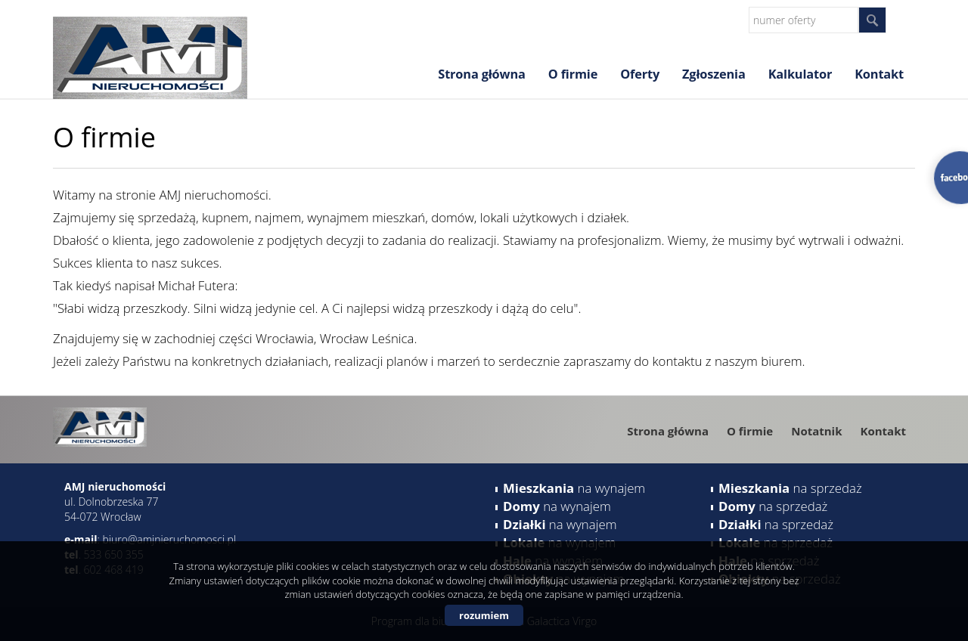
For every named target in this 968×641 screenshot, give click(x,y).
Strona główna (481, 74)
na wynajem (574, 488)
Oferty (639, 74)
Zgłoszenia (714, 74)
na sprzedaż (790, 488)
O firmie (572, 74)
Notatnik (816, 430)
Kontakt (879, 74)
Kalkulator (800, 74)
